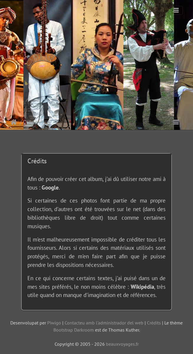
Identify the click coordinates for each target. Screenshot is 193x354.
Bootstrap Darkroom (73, 330)
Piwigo (54, 323)
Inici (14, 122)
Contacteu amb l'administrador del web (104, 323)
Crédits (154, 323)
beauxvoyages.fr (122, 344)
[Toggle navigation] (176, 10)
